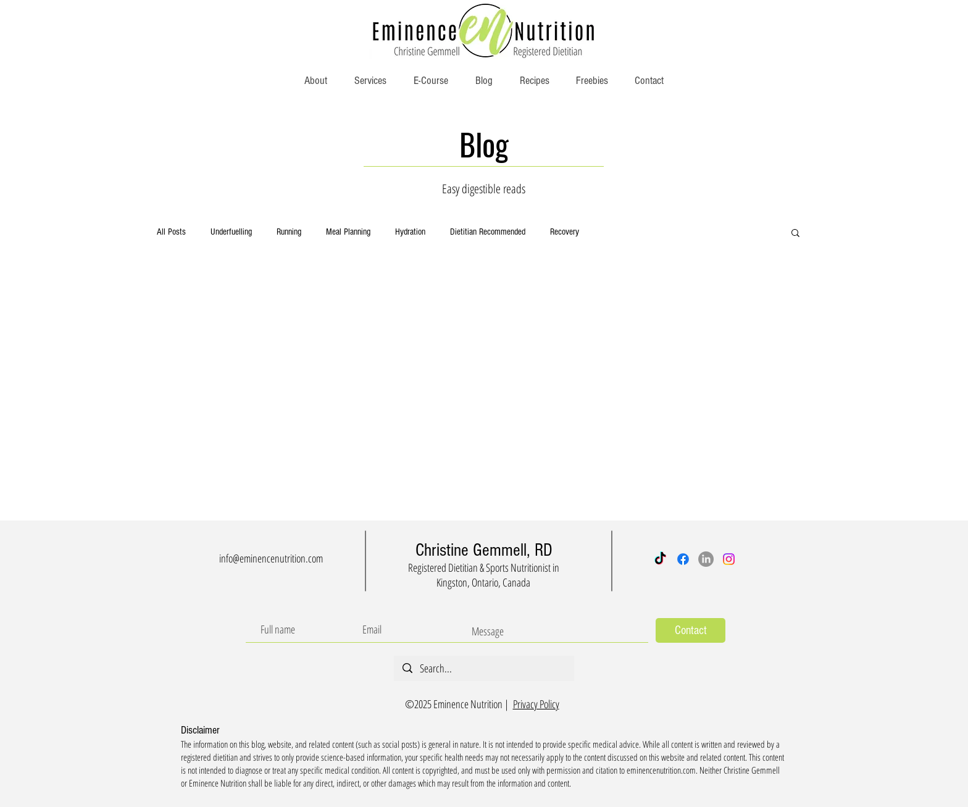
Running (289, 232)
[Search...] (484, 668)
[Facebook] (683, 559)
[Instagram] (728, 559)
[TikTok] (660, 559)
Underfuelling (231, 232)
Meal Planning (348, 232)
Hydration (410, 232)
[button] (795, 233)
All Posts (171, 232)
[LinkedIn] (706, 559)
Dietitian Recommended (487, 232)
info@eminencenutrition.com (271, 558)
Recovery (564, 232)
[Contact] (690, 630)
